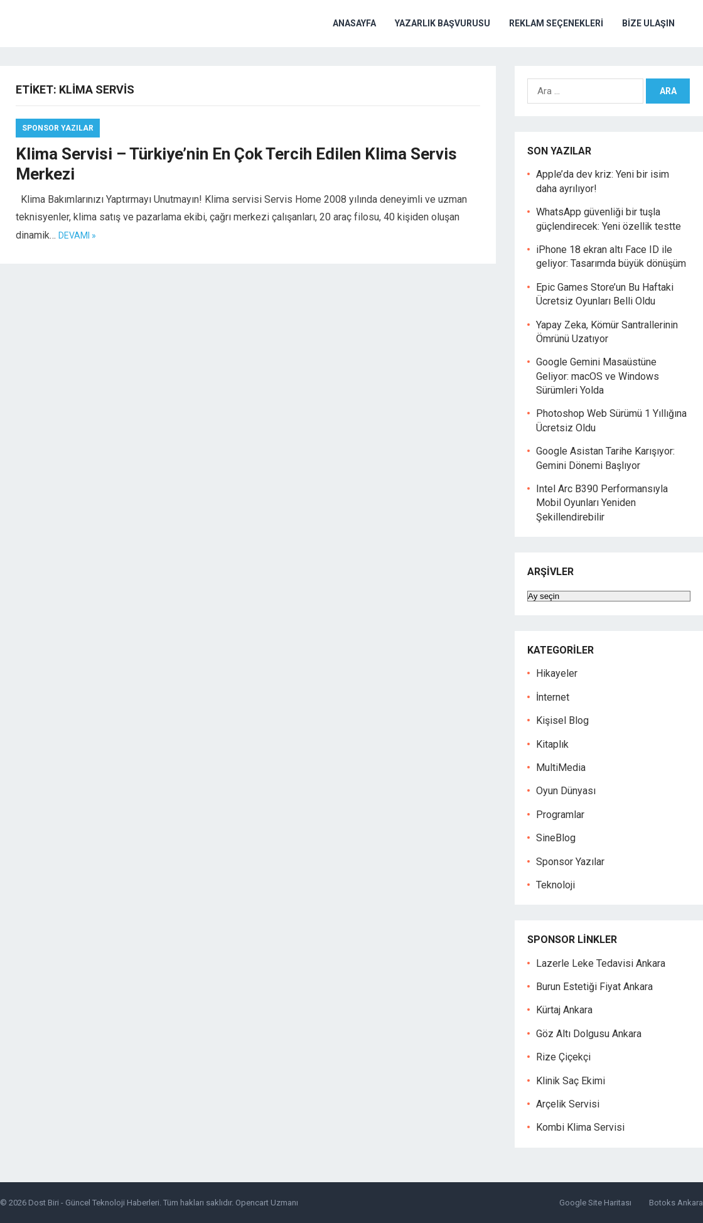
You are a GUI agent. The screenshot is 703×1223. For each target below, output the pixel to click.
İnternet (552, 697)
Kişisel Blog (562, 720)
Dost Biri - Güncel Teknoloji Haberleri (93, 1202)
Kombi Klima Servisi (580, 1127)
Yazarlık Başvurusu (442, 23)
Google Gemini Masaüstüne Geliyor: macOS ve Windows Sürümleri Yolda (597, 376)
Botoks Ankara (676, 1202)
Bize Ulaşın (648, 23)
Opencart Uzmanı (266, 1202)
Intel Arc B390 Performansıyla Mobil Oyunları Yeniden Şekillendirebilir (602, 503)
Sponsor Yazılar (58, 128)
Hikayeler (556, 673)
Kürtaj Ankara (564, 1010)
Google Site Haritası (595, 1202)
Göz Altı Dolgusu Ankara (588, 1034)
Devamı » (77, 235)
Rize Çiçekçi (563, 1057)
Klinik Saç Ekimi (570, 1081)
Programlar (560, 815)
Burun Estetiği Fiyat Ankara (594, 987)
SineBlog (556, 838)
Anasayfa (354, 23)
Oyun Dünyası (566, 791)
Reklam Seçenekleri (556, 23)
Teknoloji (555, 885)
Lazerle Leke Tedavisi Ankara (600, 963)
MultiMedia (561, 767)
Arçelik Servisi (567, 1104)
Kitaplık (552, 744)
